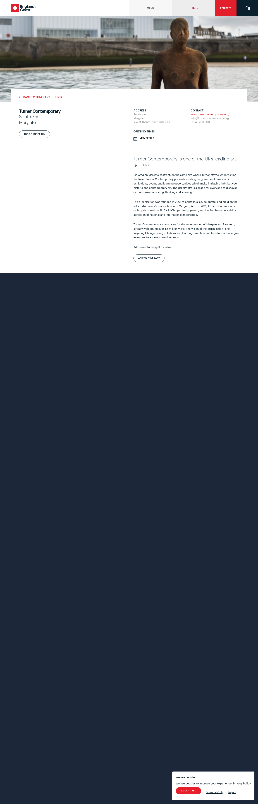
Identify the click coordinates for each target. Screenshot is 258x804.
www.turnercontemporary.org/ (210, 114)
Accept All (188, 790)
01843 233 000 (200, 121)
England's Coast (23, 8)
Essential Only (214, 792)
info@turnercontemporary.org (210, 118)
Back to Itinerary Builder (42, 97)
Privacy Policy (242, 783)
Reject (232, 792)
